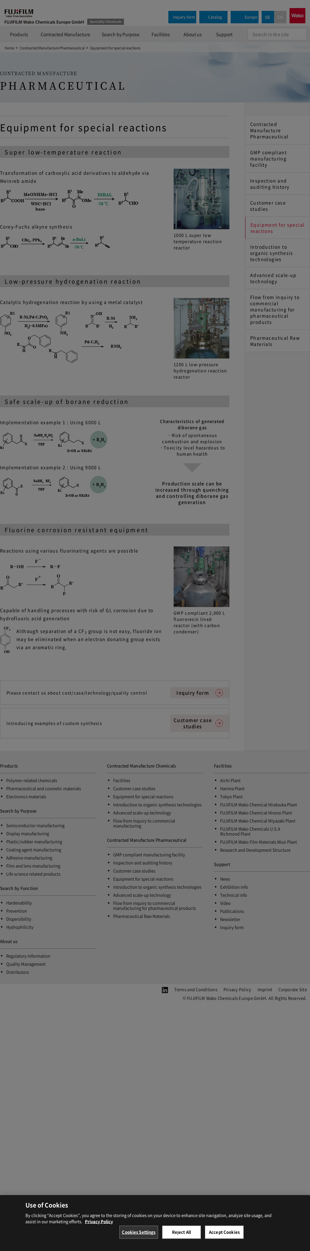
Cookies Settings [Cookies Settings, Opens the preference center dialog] (138, 1236)
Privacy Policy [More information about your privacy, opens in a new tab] (99, 1225)
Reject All (181, 1236)
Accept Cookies (224, 1236)
